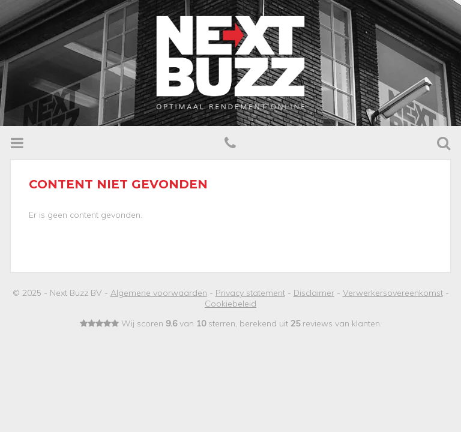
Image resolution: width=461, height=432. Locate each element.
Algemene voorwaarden (158, 292)
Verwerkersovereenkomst (393, 292)
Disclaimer (314, 292)
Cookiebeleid (230, 303)
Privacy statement (250, 292)
